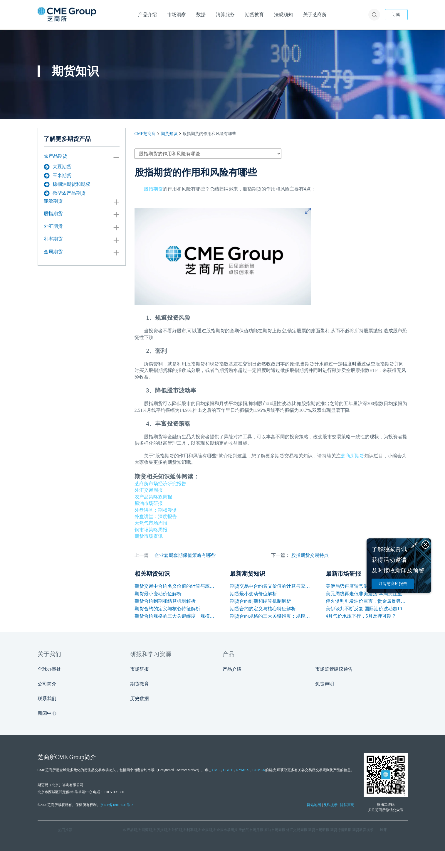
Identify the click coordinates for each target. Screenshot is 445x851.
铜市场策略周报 (151, 529)
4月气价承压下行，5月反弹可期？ (361, 616)
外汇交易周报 (149, 490)
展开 (383, 830)
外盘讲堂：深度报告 (156, 516)
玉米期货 (57, 175)
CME (215, 770)
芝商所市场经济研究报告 (160, 483)
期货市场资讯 (149, 536)
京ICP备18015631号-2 (116, 805)
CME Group (69, 757)
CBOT (228, 770)
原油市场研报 (149, 503)
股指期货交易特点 (310, 555)
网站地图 (314, 805)
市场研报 (139, 669)
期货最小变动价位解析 (158, 593)
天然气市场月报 (251, 830)
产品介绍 (232, 669)
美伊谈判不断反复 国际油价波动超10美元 (367, 608)
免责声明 (324, 683)
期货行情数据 (340, 830)
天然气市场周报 (151, 522)
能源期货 (53, 200)
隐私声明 (347, 805)
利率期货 (53, 238)
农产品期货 (55, 156)
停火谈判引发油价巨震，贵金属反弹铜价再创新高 (367, 601)
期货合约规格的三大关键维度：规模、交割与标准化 (175, 616)
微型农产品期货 (64, 193)
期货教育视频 (362, 830)
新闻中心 (47, 713)
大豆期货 (57, 167)
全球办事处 (49, 669)
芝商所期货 (352, 455)
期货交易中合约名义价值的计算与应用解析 (175, 586)
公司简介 (47, 683)
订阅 (396, 14)
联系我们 (47, 698)
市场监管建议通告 (334, 669)
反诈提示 (330, 805)
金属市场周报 (227, 830)
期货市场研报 (318, 830)
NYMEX (242, 770)
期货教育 (139, 683)
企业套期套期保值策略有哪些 (185, 555)
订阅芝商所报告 (392, 584)
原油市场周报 (274, 830)
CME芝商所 (145, 134)
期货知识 (169, 134)
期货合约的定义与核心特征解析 (167, 608)
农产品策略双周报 (153, 496)
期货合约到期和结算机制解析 (165, 601)
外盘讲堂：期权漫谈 (156, 510)
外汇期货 (53, 226)
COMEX (259, 770)
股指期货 (53, 213)
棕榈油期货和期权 (67, 184)
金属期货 (53, 251)
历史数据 (139, 698)
